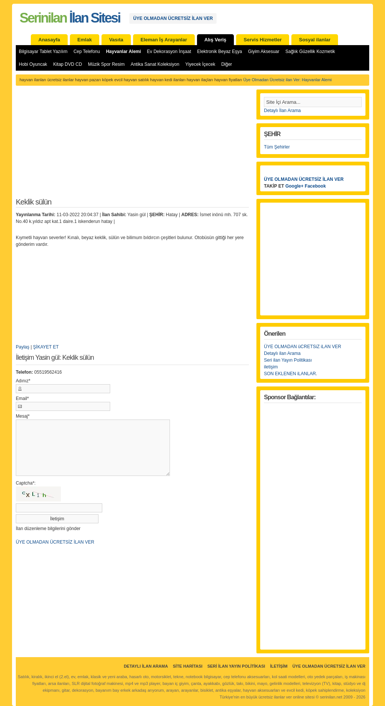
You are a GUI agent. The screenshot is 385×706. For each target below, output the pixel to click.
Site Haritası (188, 666)
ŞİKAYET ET (46, 347)
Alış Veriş (216, 39)
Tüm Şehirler (277, 147)
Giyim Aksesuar (263, 51)
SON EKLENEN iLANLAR (290, 373)
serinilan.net (331, 697)
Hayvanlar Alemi (123, 51)
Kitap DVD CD (67, 64)
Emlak (84, 39)
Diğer (226, 64)
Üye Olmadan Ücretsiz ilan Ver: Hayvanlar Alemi (287, 79)
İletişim (278, 666)
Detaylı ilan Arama (282, 353)
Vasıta (116, 39)
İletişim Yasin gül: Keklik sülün (55, 357)
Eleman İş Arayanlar (164, 39)
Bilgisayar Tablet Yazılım (43, 51)
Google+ (294, 186)
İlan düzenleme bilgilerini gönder (48, 528)
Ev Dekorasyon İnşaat (169, 51)
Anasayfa (49, 39)
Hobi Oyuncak (33, 64)
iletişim (271, 367)
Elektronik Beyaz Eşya (219, 51)
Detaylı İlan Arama (282, 110)
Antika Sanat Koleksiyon (154, 64)
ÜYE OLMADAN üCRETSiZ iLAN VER (302, 346)
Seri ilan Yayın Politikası (288, 360)
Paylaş (22, 347)
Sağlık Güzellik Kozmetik (310, 51)
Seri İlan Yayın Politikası (236, 666)
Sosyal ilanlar (314, 39)
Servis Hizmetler (263, 39)
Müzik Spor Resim (106, 64)
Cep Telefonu (86, 51)
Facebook (315, 186)
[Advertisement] (132, 145)
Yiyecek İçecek (200, 64)
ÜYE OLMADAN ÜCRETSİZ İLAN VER (173, 18)
